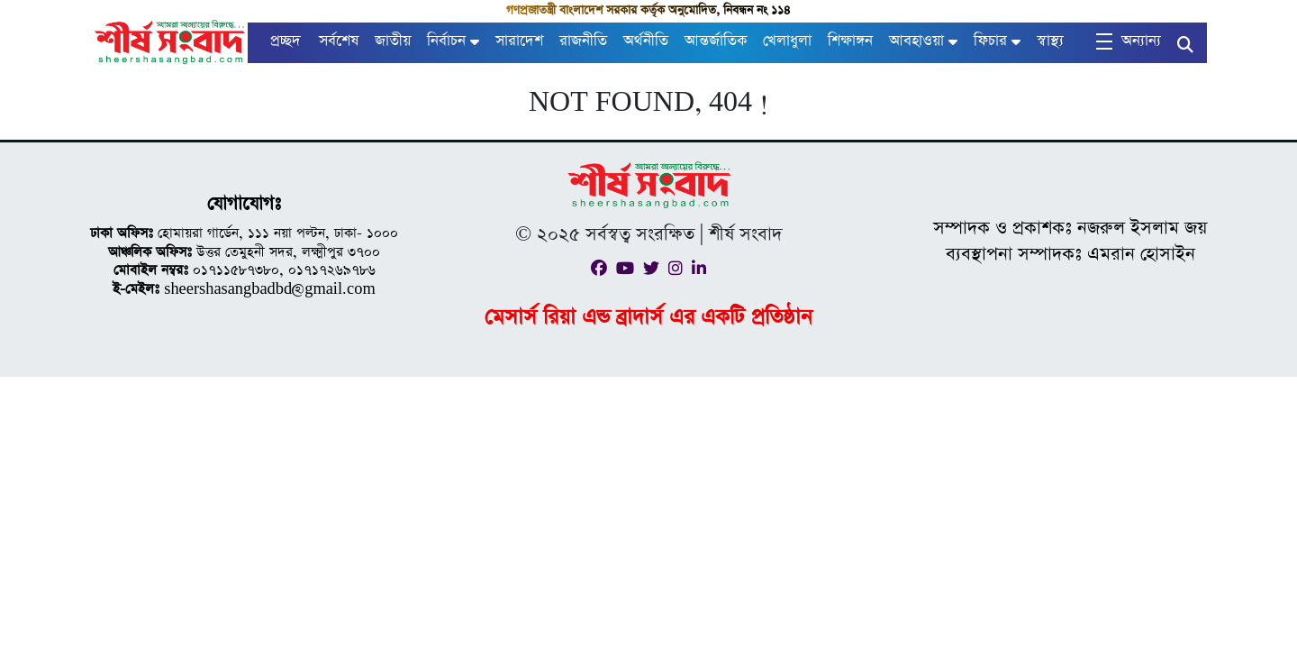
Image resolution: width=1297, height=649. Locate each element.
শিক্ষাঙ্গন (850, 41)
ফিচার (990, 41)
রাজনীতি (583, 41)
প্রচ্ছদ (285, 41)
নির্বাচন (446, 41)
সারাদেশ (519, 41)
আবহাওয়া (916, 41)
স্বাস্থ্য (1050, 41)
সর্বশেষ (338, 41)
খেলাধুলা (787, 41)
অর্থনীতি (645, 41)
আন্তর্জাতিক (716, 41)
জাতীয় (393, 41)
